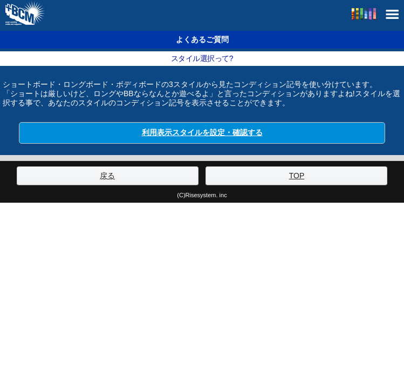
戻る (107, 175)
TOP (297, 175)
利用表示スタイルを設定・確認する (202, 132)
